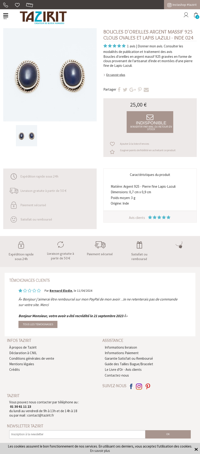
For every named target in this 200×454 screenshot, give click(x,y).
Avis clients (150, 217)
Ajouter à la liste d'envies (134, 143)
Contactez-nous (117, 375)
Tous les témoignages (38, 324)
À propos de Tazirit (23, 347)
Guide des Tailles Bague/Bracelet (129, 364)
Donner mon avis (150, 46)
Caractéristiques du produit (150, 174)
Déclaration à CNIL (23, 353)
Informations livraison (121, 347)
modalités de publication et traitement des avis (137, 51)
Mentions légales (21, 364)
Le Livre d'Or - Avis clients (123, 369)
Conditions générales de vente (31, 358)
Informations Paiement (122, 353)
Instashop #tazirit (182, 5)
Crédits (14, 369)
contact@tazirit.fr (40, 415)
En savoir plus (115, 75)
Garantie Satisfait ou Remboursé (129, 358)
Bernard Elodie (61, 290)
